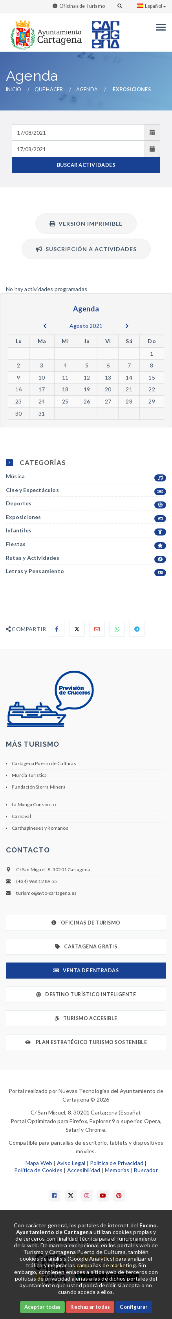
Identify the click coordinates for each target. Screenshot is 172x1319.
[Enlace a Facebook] (54, 1195)
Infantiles (86, 530)
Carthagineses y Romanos (40, 828)
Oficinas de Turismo (82, 6)
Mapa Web (39, 1163)
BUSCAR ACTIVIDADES (86, 165)
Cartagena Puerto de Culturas (44, 763)
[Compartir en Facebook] (56, 629)
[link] (44, 31)
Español (151, 6)
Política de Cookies (38, 1170)
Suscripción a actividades (86, 249)
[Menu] (159, 27)
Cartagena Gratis (86, 947)
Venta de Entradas (86, 970)
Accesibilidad (84, 1170)
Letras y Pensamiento (86, 571)
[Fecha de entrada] (78, 132)
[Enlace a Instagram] (87, 1195)
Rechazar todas (90, 1307)
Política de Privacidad (116, 1163)
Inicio (13, 89)
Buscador (146, 1170)
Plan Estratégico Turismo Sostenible (86, 1042)
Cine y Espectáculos (86, 490)
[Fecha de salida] (78, 149)
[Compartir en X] (77, 629)
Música (86, 476)
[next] (127, 326)
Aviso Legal (71, 1163)
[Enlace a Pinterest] (119, 1195)
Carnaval (21, 816)
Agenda (87, 89)
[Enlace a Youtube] (103, 1195)
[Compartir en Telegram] (137, 629)
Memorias (117, 1170)
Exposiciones (86, 517)
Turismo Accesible (86, 1018)
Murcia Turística (29, 775)
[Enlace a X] (71, 1195)
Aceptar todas (42, 1307)
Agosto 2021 (86, 325)
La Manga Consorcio (34, 804)
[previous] (45, 326)
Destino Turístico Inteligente (86, 994)
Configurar (134, 1307)
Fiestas (86, 544)
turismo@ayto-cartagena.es (46, 893)
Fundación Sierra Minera (39, 787)
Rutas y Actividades (86, 558)
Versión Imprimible (86, 223)
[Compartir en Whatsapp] (117, 629)
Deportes (86, 503)
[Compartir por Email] (97, 629)
